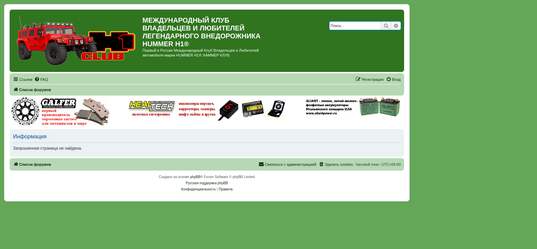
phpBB (195, 177)
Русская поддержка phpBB (207, 183)
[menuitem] (41, 79)
